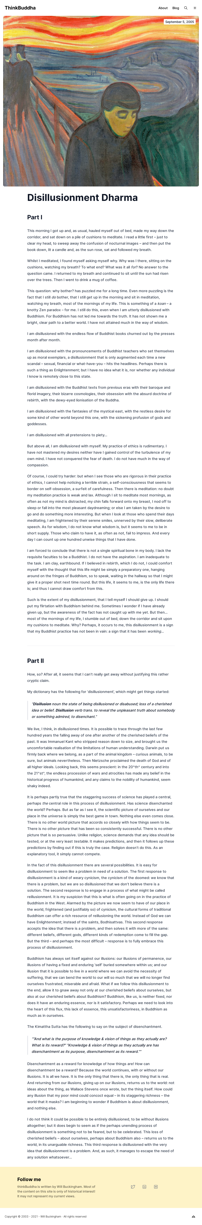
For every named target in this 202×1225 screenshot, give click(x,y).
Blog (175, 8)
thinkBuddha (20, 8)
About (163, 8)
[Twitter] (133, 1187)
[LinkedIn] (144, 1187)
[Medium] (156, 1187)
